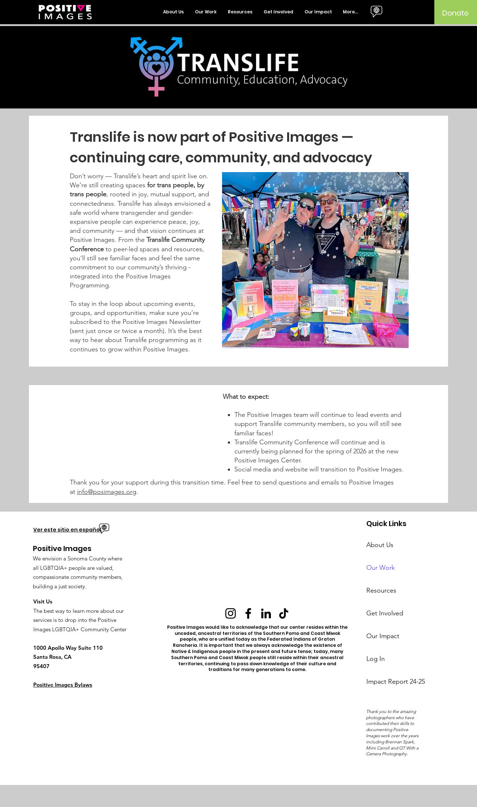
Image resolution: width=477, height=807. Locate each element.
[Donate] (455, 13)
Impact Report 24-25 (392, 682)
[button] (173, 12)
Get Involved (384, 613)
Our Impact (382, 636)
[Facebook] (248, 613)
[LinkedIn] (266, 613)
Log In (375, 659)
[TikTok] (284, 613)
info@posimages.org (106, 492)
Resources (381, 590)
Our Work (380, 568)
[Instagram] (230, 613)
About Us (379, 545)
